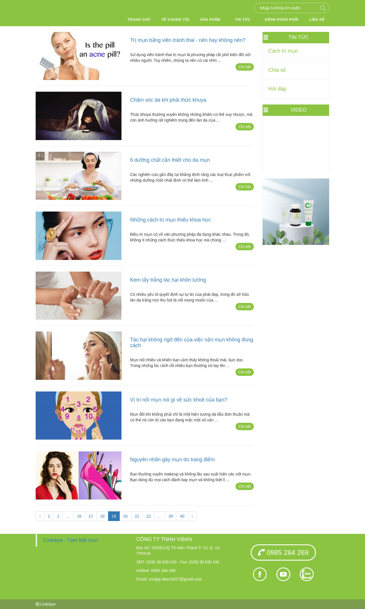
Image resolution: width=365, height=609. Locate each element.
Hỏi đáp (277, 89)
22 (148, 516)
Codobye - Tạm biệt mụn (70, 540)
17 (91, 516)
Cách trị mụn (283, 51)
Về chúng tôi (175, 20)
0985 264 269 (283, 552)
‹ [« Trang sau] (40, 516)
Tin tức (243, 20)
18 (102, 516)
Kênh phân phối (282, 20)
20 (125, 516)
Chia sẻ (277, 70)
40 (182, 516)
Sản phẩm (210, 20)
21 (137, 516)
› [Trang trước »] (192, 516)
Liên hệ (317, 20)
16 (79, 516)
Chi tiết (244, 67)
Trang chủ (139, 20)
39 (171, 516)
